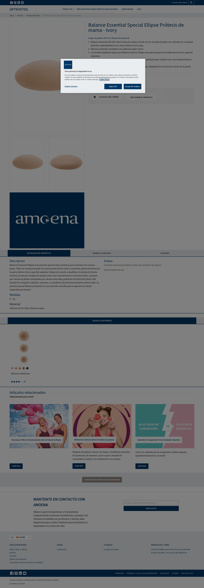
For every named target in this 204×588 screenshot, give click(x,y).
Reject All (113, 86)
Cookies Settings (71, 86)
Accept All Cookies (132, 86)
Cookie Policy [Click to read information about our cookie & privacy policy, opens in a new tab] (104, 79)
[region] (103, 76)
